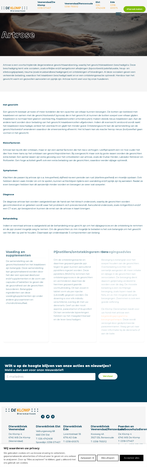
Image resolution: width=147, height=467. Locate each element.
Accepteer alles (131, 458)
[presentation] (50, 389)
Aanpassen (86, 458)
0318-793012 (100, 441)
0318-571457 (53, 442)
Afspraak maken (134, 9)
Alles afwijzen (107, 458)
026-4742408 (45, 438)
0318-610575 (72, 441)
